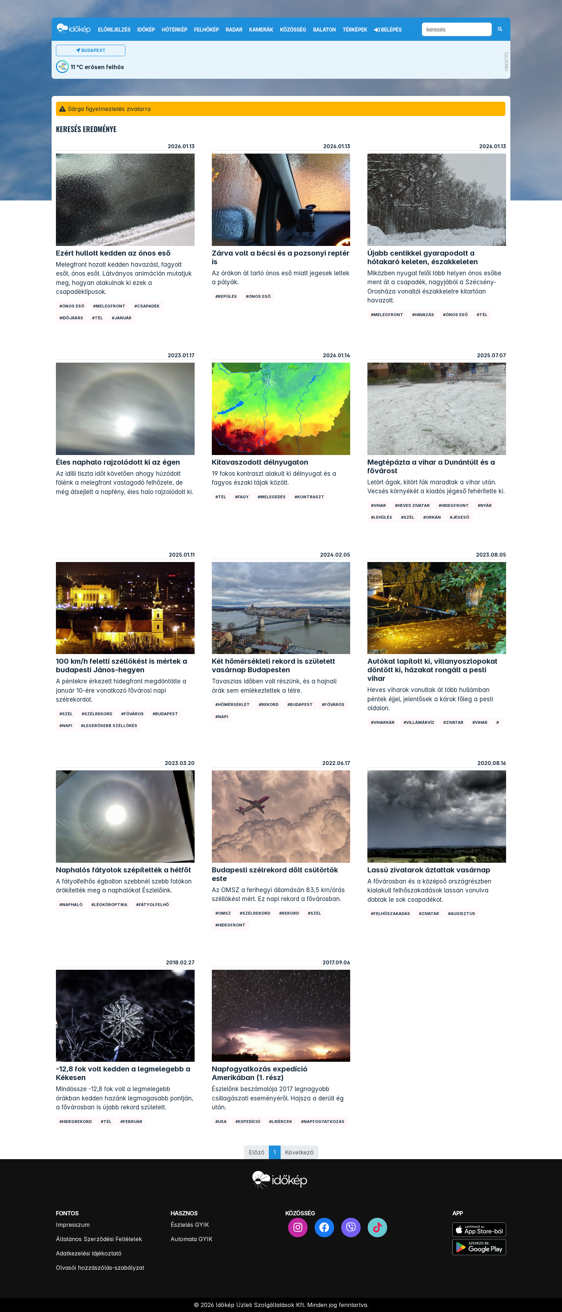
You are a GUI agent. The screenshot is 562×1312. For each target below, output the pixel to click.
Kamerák (261, 30)
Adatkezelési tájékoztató (89, 1253)
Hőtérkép (174, 30)
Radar (234, 30)
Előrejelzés (114, 30)
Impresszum (73, 1224)
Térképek (355, 30)
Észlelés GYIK (190, 1224)
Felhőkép (206, 30)
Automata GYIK (192, 1239)
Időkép (146, 30)
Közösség (293, 30)
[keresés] (457, 29)
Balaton (324, 30)
